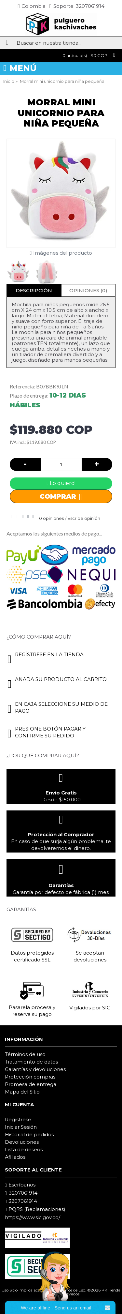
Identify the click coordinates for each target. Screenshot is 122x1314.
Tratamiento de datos (31, 1062)
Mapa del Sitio (22, 1092)
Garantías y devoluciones (35, 1069)
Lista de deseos (24, 1149)
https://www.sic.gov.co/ (32, 1217)
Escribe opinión (84, 518)
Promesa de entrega (30, 1084)
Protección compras (30, 1077)
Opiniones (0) (88, 290)
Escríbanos (20, 1185)
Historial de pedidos (29, 1134)
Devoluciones (22, 1142)
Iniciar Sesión (21, 1127)
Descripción (34, 290)
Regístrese (18, 1119)
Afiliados (15, 1157)
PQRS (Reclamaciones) (35, 1209)
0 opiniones (51, 518)
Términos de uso (25, 1054)
